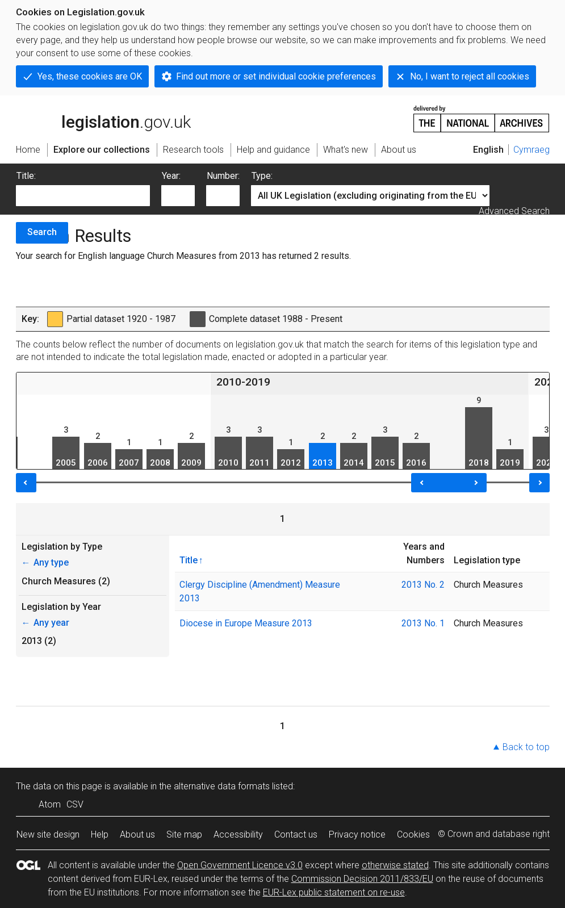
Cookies (413, 834)
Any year (45, 622)
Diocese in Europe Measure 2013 (245, 623)
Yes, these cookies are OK (89, 76)
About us (137, 834)
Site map (184, 834)
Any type (45, 562)
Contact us (295, 834)
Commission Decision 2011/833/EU (362, 878)
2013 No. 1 (423, 623)
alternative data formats (222, 786)
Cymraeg (531, 149)
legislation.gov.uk (103, 118)
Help (99, 834)
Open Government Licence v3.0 (240, 865)
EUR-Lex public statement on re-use (334, 892)
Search (42, 232)
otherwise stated (395, 865)
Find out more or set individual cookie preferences (276, 76)
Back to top (526, 747)
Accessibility (238, 834)
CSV (74, 804)
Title (188, 560)
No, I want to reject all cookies (469, 76)
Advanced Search (514, 211)
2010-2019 (243, 381)
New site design (47, 834)
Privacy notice (357, 834)
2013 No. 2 (423, 584)
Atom (50, 804)
